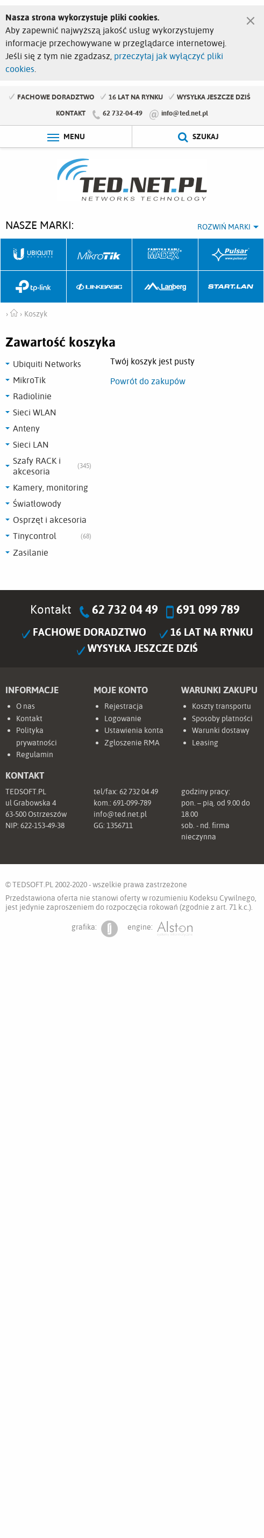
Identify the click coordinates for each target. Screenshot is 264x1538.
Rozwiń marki (224, 227)
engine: (159, 929)
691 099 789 (208, 609)
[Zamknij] (250, 18)
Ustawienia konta (133, 730)
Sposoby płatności (222, 718)
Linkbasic (100, 287)
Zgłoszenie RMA (132, 743)
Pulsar (231, 255)
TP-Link (34, 287)
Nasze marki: (39, 225)
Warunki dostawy (220, 730)
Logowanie (122, 718)
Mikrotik (100, 255)
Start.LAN (231, 287)
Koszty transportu (221, 706)
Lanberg (165, 287)
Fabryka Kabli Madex (165, 255)
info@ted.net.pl (184, 113)
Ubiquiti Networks (34, 255)
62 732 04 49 (125, 609)
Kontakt (70, 113)
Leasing (205, 743)
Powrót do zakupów (147, 381)
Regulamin (34, 754)
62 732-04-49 (122, 113)
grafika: (95, 929)
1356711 (119, 825)
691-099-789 (132, 803)
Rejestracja (123, 706)
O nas (25, 706)
